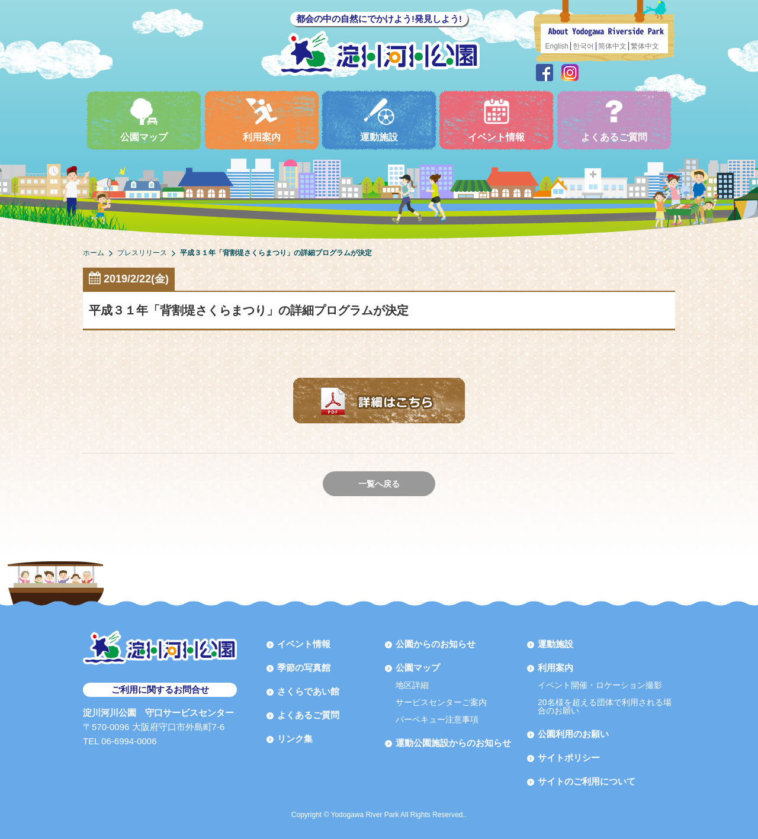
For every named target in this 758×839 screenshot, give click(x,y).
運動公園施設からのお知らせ (453, 743)
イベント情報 (496, 120)
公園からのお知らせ (436, 644)
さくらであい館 (308, 691)
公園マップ (144, 120)
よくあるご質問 (614, 120)
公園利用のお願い (573, 734)
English (556, 46)
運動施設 (379, 120)
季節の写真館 (303, 668)
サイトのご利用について (586, 781)
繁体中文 (645, 46)
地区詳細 (412, 685)
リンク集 (295, 739)
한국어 (583, 46)
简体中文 (612, 46)
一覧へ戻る (379, 483)
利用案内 (262, 120)
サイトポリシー (569, 758)
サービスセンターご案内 (441, 702)
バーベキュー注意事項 (437, 719)
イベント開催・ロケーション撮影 (600, 685)
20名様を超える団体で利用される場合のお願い (605, 706)
